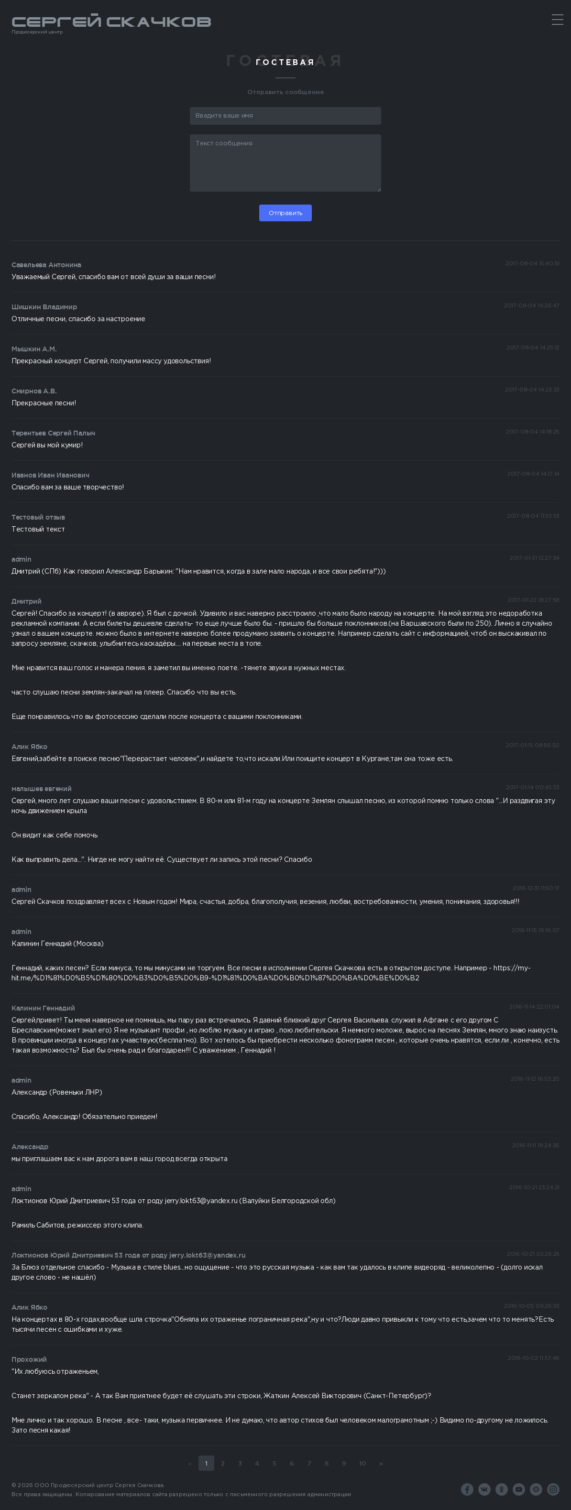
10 (362, 1463)
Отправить (285, 213)
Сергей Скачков (285, 24)
